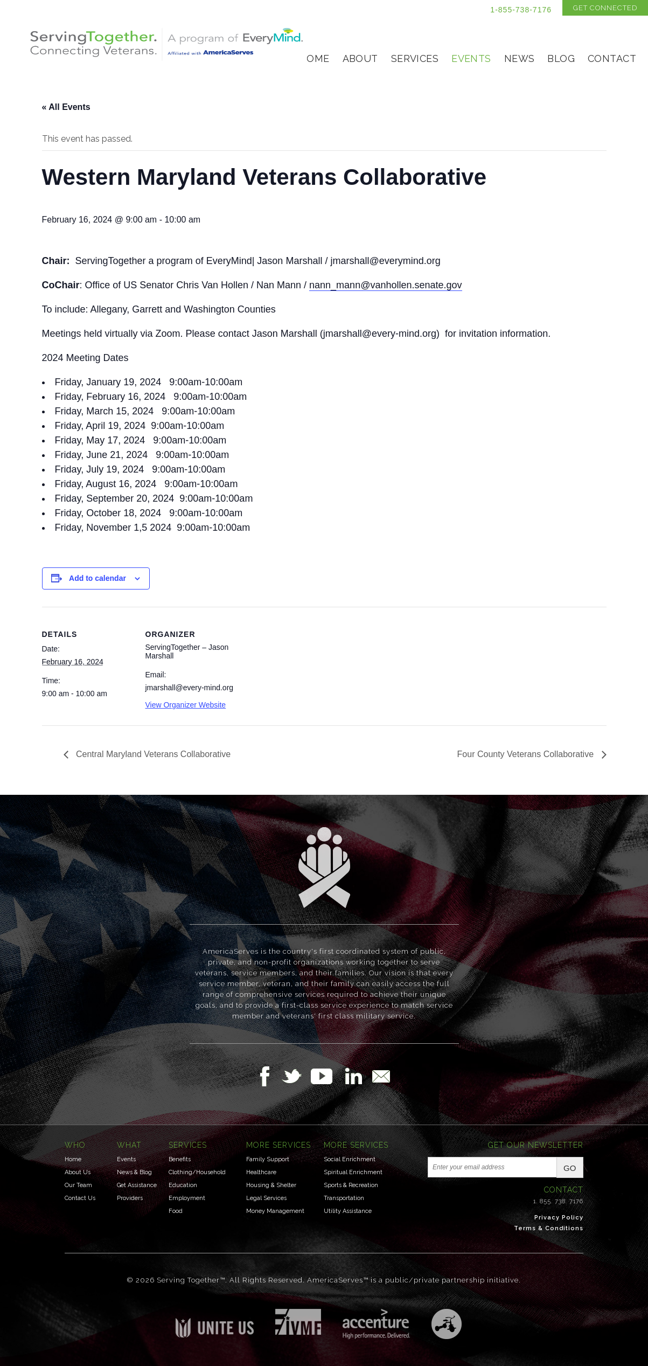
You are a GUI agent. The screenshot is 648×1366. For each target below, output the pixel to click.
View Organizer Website (185, 705)
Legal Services (266, 1198)
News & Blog (134, 1172)
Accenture (376, 1324)
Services (414, 58)
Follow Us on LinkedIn (356, 1076)
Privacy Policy (558, 1217)
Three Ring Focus (446, 1324)
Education (183, 1185)
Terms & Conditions (548, 1228)
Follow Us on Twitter (296, 1076)
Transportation (344, 1198)
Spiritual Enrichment (353, 1172)
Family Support (267, 1159)
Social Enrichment (349, 1159)
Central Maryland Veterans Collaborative (152, 754)
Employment (187, 1198)
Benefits (180, 1159)
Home (314, 58)
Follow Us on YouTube (327, 1076)
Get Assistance (137, 1185)
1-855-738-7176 (521, 9)
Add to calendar (97, 578)
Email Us (381, 1076)
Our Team (78, 1185)
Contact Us (80, 1198)
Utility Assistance (348, 1211)
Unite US (215, 1323)
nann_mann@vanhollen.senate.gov (385, 285)
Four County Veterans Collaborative (526, 754)
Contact (612, 58)
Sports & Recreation (351, 1185)
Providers (130, 1198)
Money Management (275, 1211)
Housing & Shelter (271, 1185)
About (360, 58)
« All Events (66, 107)
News (519, 58)
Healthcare (261, 1172)
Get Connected (605, 8)
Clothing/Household (197, 1172)
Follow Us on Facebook (267, 1076)
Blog (561, 58)
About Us (77, 1172)
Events (471, 58)
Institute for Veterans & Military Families (298, 1322)
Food (176, 1211)
